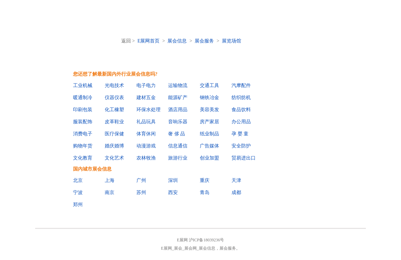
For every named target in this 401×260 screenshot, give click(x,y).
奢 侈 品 (176, 133)
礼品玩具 (146, 121)
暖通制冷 (82, 97)
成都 (236, 192)
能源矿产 (177, 97)
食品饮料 (241, 109)
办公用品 (241, 121)
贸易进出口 (244, 158)
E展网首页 (148, 41)
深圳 (173, 180)
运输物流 (177, 85)
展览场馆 (231, 41)
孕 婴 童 (240, 133)
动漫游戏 (146, 145)
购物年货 (82, 145)
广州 (141, 180)
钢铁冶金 (209, 97)
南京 (109, 192)
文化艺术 (114, 158)
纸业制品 (209, 133)
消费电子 (82, 133)
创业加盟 (209, 158)
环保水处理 (148, 109)
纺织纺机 (241, 97)
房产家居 (209, 121)
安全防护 (241, 145)
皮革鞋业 (114, 121)
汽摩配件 (241, 85)
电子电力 (146, 85)
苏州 (141, 192)
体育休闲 (146, 133)
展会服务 (204, 41)
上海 (109, 180)
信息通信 (177, 145)
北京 (78, 180)
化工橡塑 (114, 109)
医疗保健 (114, 133)
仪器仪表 (114, 97)
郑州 (78, 204)
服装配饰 (82, 121)
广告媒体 (209, 145)
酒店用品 (177, 109)
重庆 (204, 180)
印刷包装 (82, 109)
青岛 (204, 192)
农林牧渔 (146, 158)
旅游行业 (177, 158)
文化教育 (82, 158)
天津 (236, 180)
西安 (173, 192)
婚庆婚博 (114, 145)
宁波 (78, 192)
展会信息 (177, 41)
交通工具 (209, 85)
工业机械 (82, 85)
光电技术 (114, 85)
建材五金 (146, 97)
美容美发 (209, 109)
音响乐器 (177, 121)
